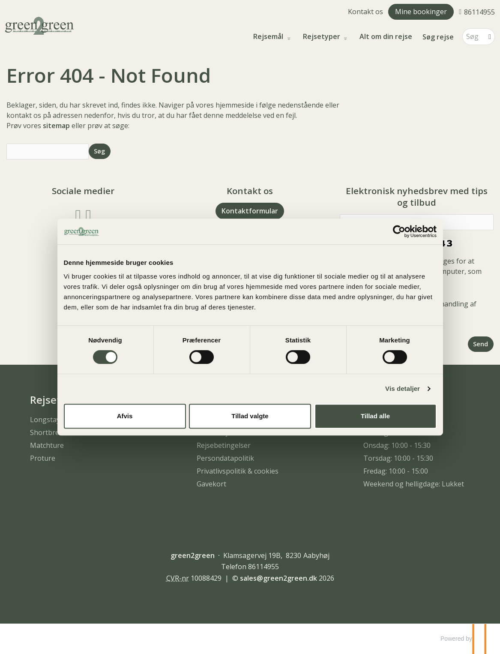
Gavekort (211, 484)
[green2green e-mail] (278, 578)
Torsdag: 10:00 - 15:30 (398, 458)
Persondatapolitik (225, 458)
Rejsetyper (322, 36)
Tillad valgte (249, 416)
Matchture (47, 445)
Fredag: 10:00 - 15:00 (395, 471)
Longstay (45, 419)
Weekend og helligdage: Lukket (413, 484)
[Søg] (472, 37)
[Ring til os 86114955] (477, 12)
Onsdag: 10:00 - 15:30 (397, 445)
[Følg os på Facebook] (78, 214)
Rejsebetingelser (224, 445)
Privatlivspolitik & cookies (237, 471)
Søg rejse (438, 37)
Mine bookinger (421, 11)
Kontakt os (365, 11)
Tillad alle (375, 416)
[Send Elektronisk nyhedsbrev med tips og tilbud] (481, 343)
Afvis (125, 416)
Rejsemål (269, 36)
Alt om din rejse (385, 36)
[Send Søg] (100, 151)
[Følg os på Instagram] (88, 214)
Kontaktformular (250, 211)
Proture (42, 458)
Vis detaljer (402, 388)
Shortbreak (48, 432)
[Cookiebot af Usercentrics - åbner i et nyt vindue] (399, 231)
